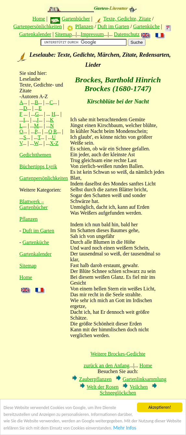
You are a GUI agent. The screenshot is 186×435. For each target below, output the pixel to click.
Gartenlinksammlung (145, 379)
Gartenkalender (35, 34)
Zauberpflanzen (95, 379)
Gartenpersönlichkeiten (37, 26)
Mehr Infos (124, 428)
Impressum (92, 34)
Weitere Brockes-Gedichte (118, 354)
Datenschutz (127, 34)
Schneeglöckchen (118, 392)
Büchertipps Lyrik (38, 166)
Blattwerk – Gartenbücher (33, 204)
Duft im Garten (113, 26)
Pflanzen (84, 26)
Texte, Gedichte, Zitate (127, 18)
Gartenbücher (76, 18)
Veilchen (139, 387)
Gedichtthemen (35, 155)
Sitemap (63, 34)
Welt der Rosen (102, 387)
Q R (52, 131)
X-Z (54, 143)
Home (38, 18)
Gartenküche (146, 26)
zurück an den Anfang (107, 365)
